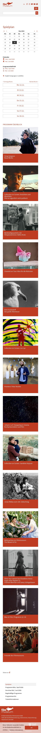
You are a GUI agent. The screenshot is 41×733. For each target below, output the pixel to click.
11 (34, 39)
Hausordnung (32, 717)
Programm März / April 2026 (14, 687)
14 (14, 42)
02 (23, 36)
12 (5, 42)
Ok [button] (31, 727)
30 (14, 36)
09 (23, 39)
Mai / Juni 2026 (8, 61)
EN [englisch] (24, 4)
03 (28, 36)
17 (28, 42)
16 (23, 42)
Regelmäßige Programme (13, 693)
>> (37, 31)
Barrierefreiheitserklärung (12, 717)
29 (10, 36)
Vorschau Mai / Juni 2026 (13, 690)
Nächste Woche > (33, 82)
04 (34, 36)
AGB (2, 717)
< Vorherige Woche (8, 82)
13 (10, 42)
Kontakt (11, 719)
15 (19, 42)
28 (5, 36)
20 (10, 45)
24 (28, 45)
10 (28, 39)
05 (5, 39)
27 (10, 48)
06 (10, 39)
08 (19, 39)
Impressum (4, 719)
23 (23, 45)
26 (5, 48)
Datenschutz (24, 717)
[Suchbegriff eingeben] (19, 13)
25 (34, 45)
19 (5, 45)
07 (14, 39)
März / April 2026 (9, 59)
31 (28, 48)
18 (34, 42)
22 (19, 45)
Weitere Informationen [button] (16, 730)
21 (14, 45)
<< (4, 31)
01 (19, 36)
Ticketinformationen (12, 699)
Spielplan (8, 684)
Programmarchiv (10, 696)
